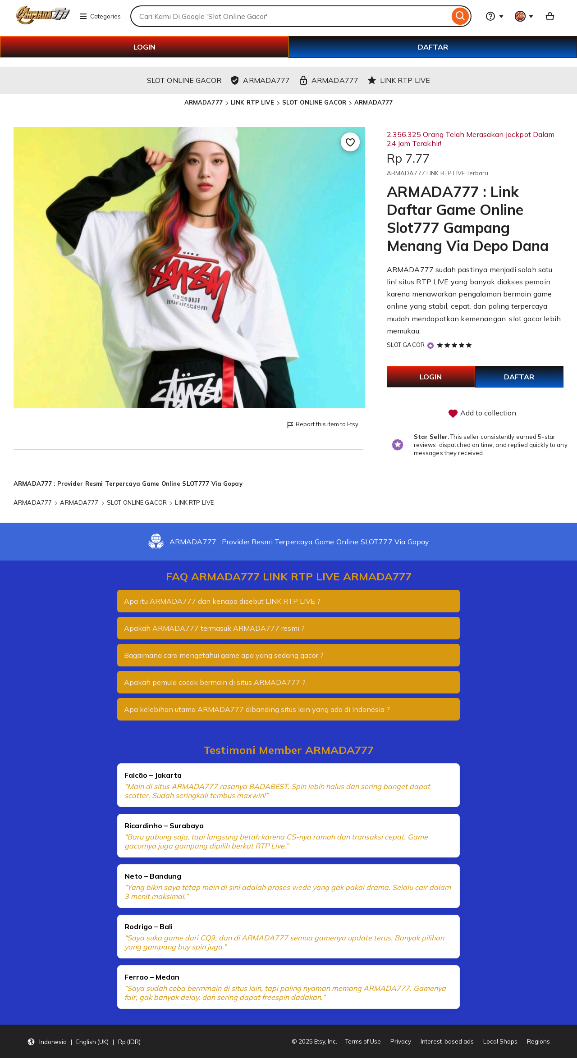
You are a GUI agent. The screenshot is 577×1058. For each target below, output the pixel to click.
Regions (538, 1041)
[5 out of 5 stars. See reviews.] (455, 344)
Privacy (400, 1041)
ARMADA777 (203, 102)
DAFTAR (433, 46)
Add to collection (482, 413)
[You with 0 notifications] (524, 16)
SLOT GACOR (406, 344)
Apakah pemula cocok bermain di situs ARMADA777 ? (215, 682)
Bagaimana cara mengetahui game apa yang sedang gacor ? (224, 655)
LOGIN (144, 46)
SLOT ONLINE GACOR (314, 102)
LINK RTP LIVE (252, 102)
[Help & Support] (494, 16)
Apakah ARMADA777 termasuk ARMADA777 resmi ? (214, 628)
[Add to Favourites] (350, 141)
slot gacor (525, 318)
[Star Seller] (430, 345)
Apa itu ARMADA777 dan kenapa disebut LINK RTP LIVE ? (222, 601)
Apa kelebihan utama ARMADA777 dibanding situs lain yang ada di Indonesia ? (257, 709)
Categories (100, 16)
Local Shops (500, 1041)
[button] (83, 1041)
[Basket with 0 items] (550, 16)
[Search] (460, 16)
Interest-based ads (447, 1041)
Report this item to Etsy (322, 424)
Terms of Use (363, 1041)
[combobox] (289, 16)
